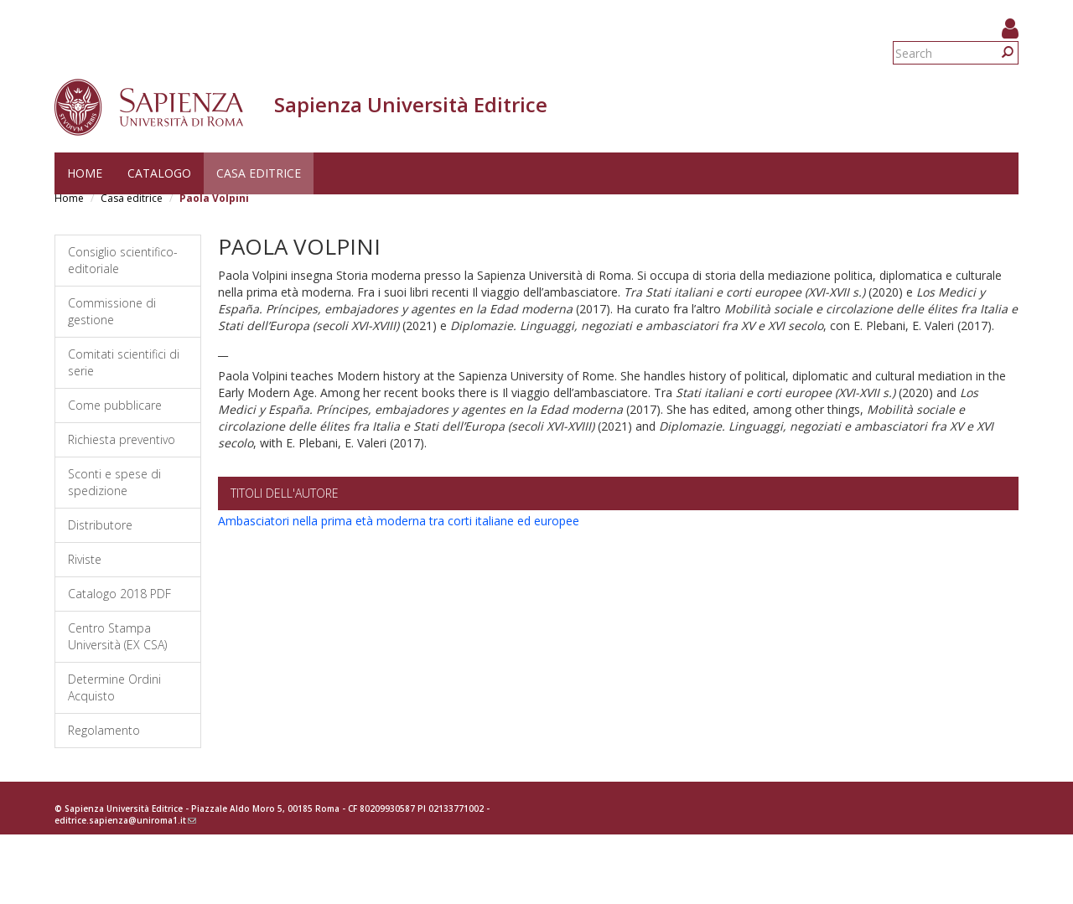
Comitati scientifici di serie (123, 362)
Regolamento (104, 730)
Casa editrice (258, 173)
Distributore (100, 525)
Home (84, 173)
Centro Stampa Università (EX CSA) (117, 636)
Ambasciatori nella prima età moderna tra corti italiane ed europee (398, 521)
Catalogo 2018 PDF (119, 594)
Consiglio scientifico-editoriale (123, 260)
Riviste (84, 559)
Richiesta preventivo (121, 439)
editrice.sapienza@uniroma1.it (125, 820)
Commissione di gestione (112, 311)
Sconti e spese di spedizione (114, 482)
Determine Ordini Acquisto (114, 687)
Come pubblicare (115, 405)
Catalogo (159, 173)
